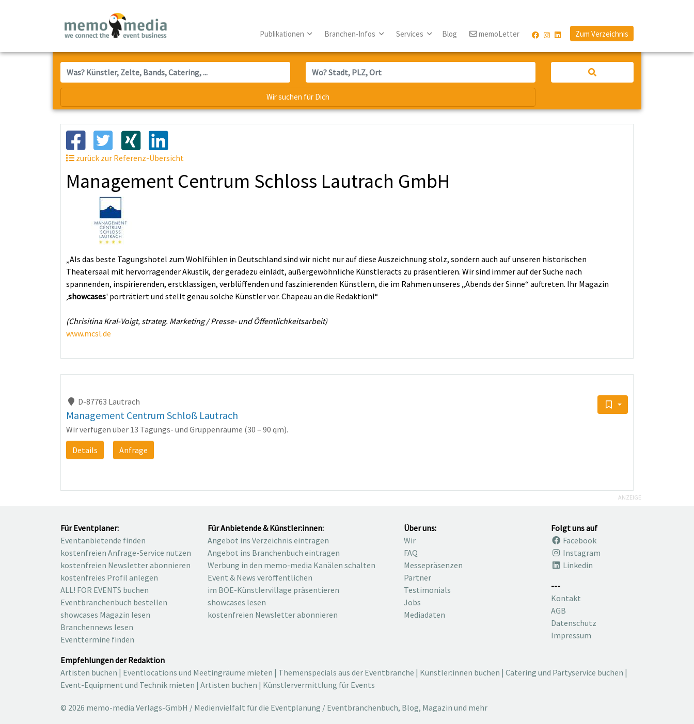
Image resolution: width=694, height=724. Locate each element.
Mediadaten (424, 614)
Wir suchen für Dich (297, 97)
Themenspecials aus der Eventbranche (346, 672)
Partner (417, 577)
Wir (410, 540)
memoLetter (494, 34)
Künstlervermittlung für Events (319, 685)
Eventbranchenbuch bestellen (113, 602)
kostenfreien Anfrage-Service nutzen (125, 553)
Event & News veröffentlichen (260, 577)
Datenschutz (573, 623)
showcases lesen (237, 602)
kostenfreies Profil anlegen (109, 577)
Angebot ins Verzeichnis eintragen (268, 540)
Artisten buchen (88, 672)
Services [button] (410, 34)
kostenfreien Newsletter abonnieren (125, 565)
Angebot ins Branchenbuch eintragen (274, 553)
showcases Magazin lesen (105, 614)
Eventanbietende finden (103, 540)
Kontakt (566, 598)
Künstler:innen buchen (460, 672)
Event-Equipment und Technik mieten (127, 685)
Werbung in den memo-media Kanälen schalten (291, 565)
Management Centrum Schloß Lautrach (152, 415)
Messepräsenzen (433, 565)
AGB (558, 610)
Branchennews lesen (96, 627)
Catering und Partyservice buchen (564, 672)
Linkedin (572, 565)
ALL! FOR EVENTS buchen (104, 590)
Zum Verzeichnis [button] (601, 34)
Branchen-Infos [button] (350, 34)
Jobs (412, 602)
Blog (449, 34)
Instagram (576, 553)
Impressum (571, 635)
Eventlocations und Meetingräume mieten (198, 672)
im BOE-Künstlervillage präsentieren (273, 590)
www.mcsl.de (88, 333)
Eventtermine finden (97, 639)
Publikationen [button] (283, 34)
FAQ (411, 553)
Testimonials (427, 590)
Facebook (573, 540)
